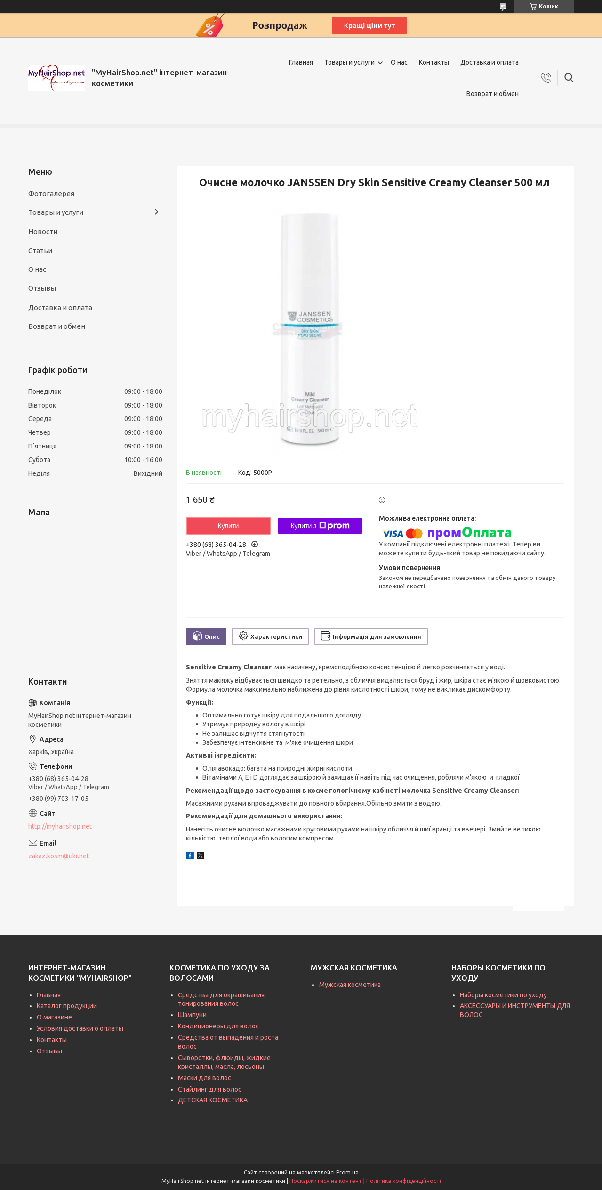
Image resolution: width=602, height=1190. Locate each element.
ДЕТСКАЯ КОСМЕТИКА (213, 1100)
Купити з (319, 526)
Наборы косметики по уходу (503, 995)
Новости (42, 232)
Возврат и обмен (492, 94)
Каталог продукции (67, 1006)
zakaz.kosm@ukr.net (58, 856)
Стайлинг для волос (209, 1089)
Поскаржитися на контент (325, 1181)
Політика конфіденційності (403, 1181)
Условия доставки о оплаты (80, 1028)
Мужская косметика (350, 984)
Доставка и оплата (489, 62)
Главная (301, 62)
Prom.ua (347, 1172)
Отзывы (42, 288)
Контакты (434, 62)
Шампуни (192, 1015)
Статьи (40, 250)
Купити (228, 526)
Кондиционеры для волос (218, 1026)
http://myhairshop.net (60, 826)
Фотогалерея (51, 193)
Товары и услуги (349, 62)
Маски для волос (204, 1078)
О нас (399, 62)
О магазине (54, 1017)
